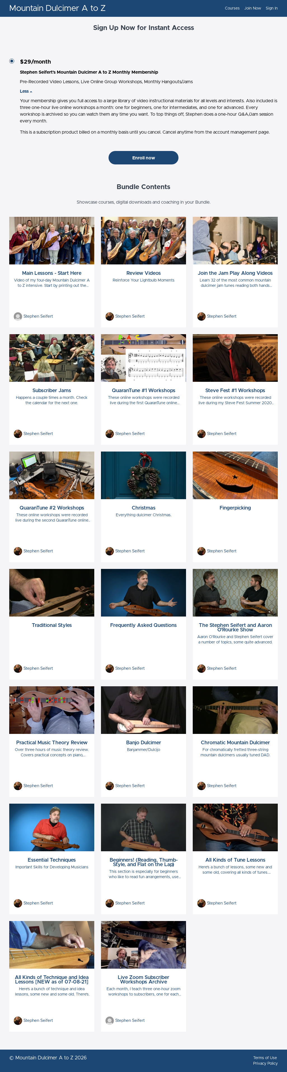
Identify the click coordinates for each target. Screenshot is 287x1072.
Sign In (272, 8)
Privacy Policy (265, 1064)
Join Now (252, 8)
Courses (232, 8)
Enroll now (143, 158)
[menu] (249, 8)
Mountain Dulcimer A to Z (57, 8)
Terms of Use (265, 1058)
